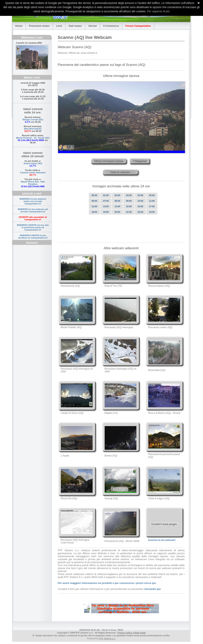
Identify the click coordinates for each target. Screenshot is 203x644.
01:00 (106, 195)
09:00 (129, 201)
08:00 (117, 201)
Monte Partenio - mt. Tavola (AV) (33, 138)
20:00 (117, 212)
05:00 (152, 195)
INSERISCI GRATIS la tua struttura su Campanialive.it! (33, 236)
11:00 (152, 201)
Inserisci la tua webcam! (161, 540)
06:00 (94, 201)
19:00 (106, 212)
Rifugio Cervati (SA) (33, 119)
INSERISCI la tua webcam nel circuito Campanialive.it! (33, 210)
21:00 (129, 212)
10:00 (140, 201)
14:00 (117, 206)
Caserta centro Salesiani (33, 172)
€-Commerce (111, 25)
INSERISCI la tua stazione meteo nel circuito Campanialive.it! (33, 201)
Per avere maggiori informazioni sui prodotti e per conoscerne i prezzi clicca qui (107, 583)
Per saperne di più (158, 11)
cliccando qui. (152, 588)
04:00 (140, 195)
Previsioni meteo (39, 25)
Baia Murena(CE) (32, 128)
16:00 (140, 206)
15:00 (129, 206)
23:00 (152, 212)
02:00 (117, 195)
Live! (59, 25)
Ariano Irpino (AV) (33, 163)
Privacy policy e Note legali (132, 633)
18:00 (94, 212)
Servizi (92, 25)
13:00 (106, 206)
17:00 (152, 206)
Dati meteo (75, 25)
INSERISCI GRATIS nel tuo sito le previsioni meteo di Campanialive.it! (33, 227)
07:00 (106, 201)
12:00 (94, 206)
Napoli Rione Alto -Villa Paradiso (33, 182)
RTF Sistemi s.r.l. (107, 638)
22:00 (140, 212)
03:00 (129, 195)
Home (18, 25)
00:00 (94, 195)
